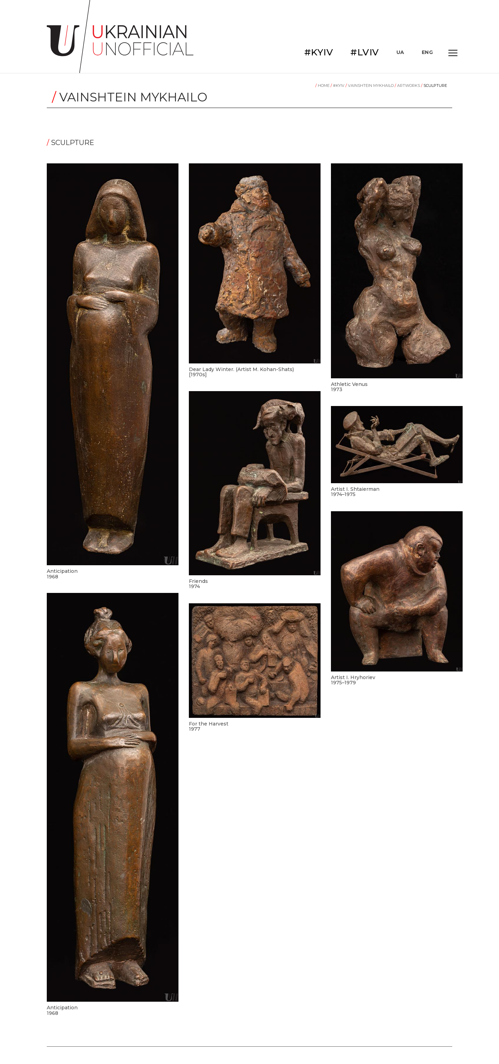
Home (323, 85)
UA (400, 52)
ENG (427, 52)
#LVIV (364, 52)
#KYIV (318, 52)
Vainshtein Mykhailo (370, 85)
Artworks (408, 85)
